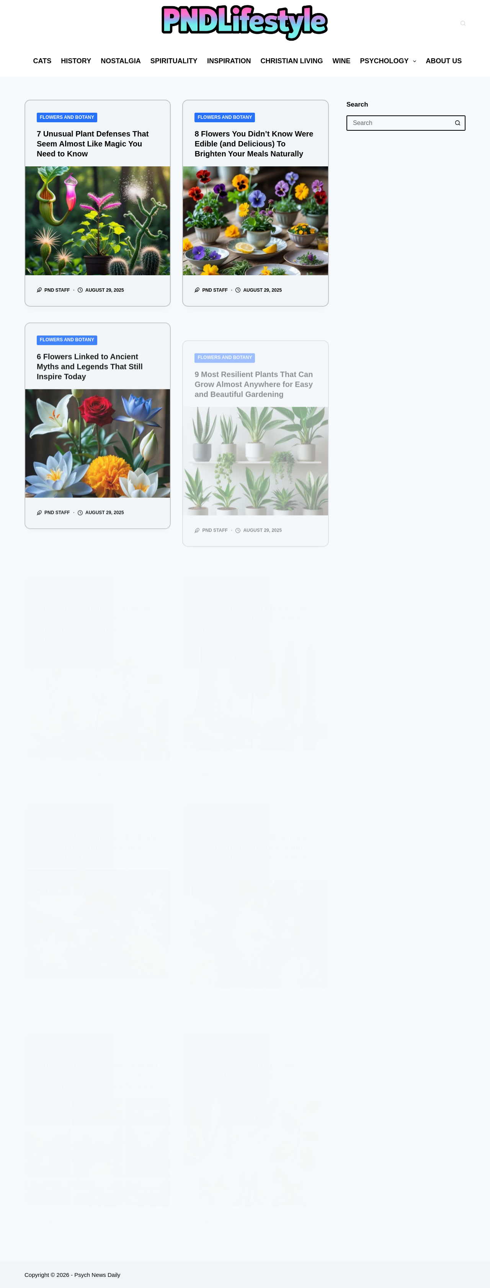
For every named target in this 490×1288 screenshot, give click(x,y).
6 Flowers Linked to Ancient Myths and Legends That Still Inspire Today (90, 379)
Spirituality (174, 61)
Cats (42, 61)
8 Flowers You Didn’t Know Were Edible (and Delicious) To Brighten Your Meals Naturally (253, 144)
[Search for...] (398, 123)
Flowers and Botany (67, 117)
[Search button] (458, 123)
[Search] (463, 23)
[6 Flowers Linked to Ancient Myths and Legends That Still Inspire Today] (97, 456)
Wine (342, 61)
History (76, 61)
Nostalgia (121, 61)
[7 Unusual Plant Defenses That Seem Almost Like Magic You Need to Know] (97, 220)
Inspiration (229, 61)
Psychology (390, 61)
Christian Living (292, 61)
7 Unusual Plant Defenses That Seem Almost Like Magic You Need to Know (93, 144)
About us (449, 61)
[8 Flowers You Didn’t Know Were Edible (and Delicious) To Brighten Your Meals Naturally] (255, 220)
